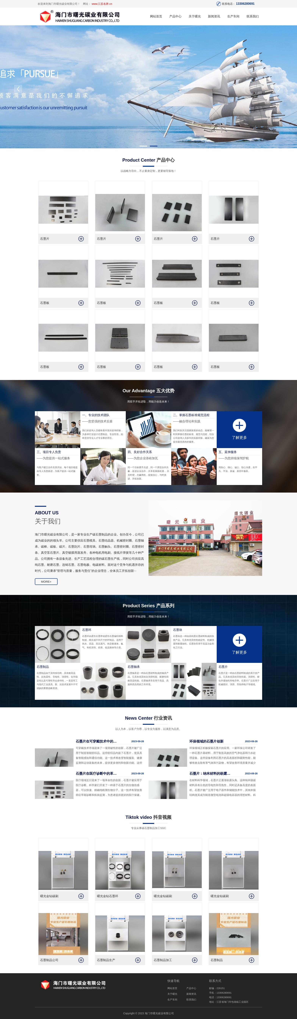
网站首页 (156, 16)
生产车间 (233, 16)
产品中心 (175, 16)
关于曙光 (195, 16)
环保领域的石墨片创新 (206, 741)
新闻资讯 (214, 16)
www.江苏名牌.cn (102, 3)
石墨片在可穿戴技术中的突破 (96, 741)
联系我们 (253, 16)
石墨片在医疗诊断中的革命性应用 (96, 773)
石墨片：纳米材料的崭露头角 (209, 773)
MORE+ (46, 583)
